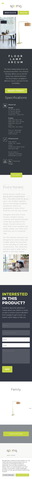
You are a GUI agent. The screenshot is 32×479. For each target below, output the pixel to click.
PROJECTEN (23, 12)
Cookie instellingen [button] (8, 475)
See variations (16, 175)
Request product (16, 91)
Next (30, 408)
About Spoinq (11, 455)
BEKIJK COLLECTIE (10, 12)
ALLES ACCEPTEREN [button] (22, 475)
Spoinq (16, 8)
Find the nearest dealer (16, 434)
